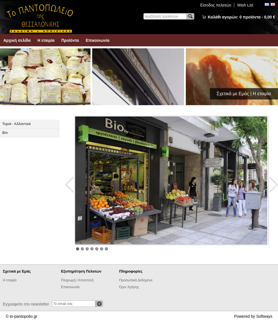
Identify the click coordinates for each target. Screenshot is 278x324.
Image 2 (82, 248)
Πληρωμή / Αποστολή (77, 280)
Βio (5, 133)
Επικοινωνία (97, 40)
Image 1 (77, 248)
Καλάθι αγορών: (241, 17)
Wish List (245, 5)
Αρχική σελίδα (17, 40)
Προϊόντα (70, 40)
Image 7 (106, 248)
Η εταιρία (45, 40)
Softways (264, 316)
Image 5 (96, 248)
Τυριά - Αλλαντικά (16, 124)
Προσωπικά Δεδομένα (135, 280)
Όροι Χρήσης (129, 287)
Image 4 (92, 248)
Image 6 (101, 248)
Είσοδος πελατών (215, 5)
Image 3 (87, 248)
